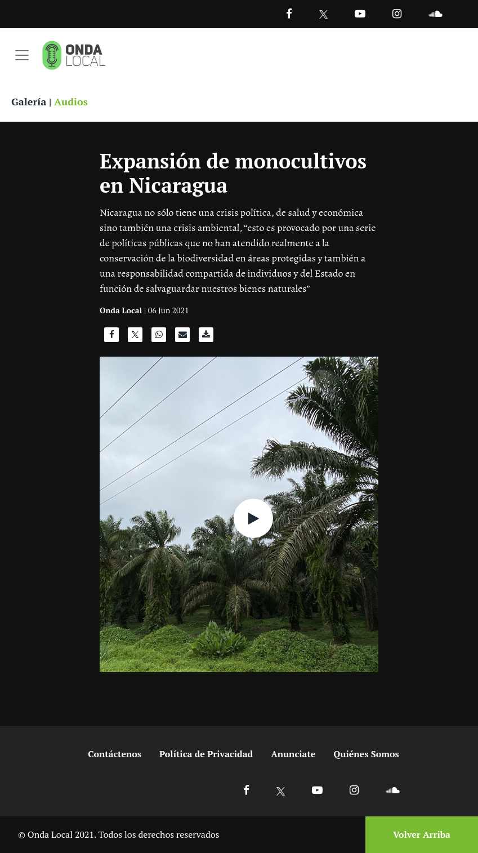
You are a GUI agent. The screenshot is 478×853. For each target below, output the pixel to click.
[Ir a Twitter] (323, 14)
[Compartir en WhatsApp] (158, 337)
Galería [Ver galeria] (28, 101)
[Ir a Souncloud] (435, 13)
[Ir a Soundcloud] (392, 790)
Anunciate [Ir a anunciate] (293, 754)
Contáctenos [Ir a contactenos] (114, 754)
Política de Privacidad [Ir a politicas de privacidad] (206, 754)
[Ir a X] (280, 790)
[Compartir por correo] (182, 337)
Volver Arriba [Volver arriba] (421, 834)
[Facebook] (289, 13)
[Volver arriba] (418, 834)
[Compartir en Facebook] (111, 337)
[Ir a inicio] (73, 55)
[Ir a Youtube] (360, 13)
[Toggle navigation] (22, 55)
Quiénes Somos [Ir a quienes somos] (366, 754)
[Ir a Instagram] (396, 13)
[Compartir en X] (135, 337)
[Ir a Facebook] (246, 790)
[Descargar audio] (206, 337)
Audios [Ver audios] (71, 101)
